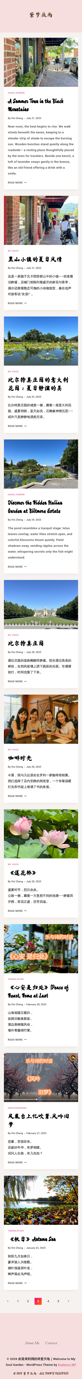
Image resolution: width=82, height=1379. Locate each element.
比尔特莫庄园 (26, 643)
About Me (32, 1343)
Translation (16, 979)
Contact (51, 1343)
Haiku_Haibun (16, 93)
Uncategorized (17, 1108)
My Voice (13, 251)
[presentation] (41, 62)
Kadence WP (67, 1365)
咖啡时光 (20, 758)
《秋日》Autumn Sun (32, 1239)
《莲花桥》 (23, 873)
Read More (17, 182)
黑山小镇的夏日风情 (35, 259)
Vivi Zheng (17, 118)
